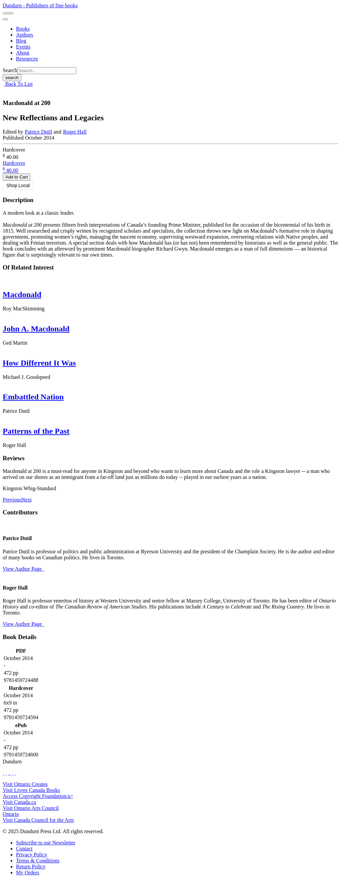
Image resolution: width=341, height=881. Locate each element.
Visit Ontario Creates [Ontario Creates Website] (25, 784)
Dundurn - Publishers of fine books (40, 5)
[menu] (5, 19)
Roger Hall (75, 132)
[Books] (23, 29)
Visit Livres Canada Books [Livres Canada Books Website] (31, 790)
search (12, 77)
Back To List (18, 84)
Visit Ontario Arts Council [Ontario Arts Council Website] (31, 808)
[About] (22, 52)
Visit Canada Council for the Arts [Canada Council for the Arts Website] (38, 820)
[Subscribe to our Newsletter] (45, 842)
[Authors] (24, 35)
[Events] (23, 47)
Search (10, 70)
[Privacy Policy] (31, 854)
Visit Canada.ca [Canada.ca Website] (19, 802)
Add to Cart (16, 176)
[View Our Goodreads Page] (15, 773)
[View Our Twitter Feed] (6, 773)
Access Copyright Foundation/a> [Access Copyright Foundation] (38, 796)
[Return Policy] (30, 866)
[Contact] (24, 848)
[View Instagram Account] (10, 773)
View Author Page (23, 569)
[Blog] (21, 41)
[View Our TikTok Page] (8, 773)
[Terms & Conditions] (37, 860)
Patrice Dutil (38, 132)
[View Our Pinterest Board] (12, 773)
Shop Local (18, 185)
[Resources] (27, 58)
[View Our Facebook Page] (3, 773)
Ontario (11, 814)
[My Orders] (27, 872)
